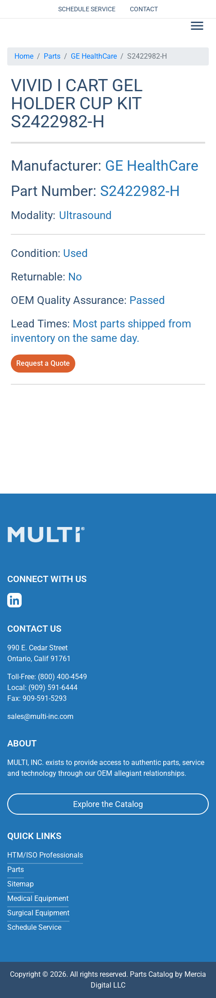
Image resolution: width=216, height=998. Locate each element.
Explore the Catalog (108, 804)
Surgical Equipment (38, 913)
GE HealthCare (94, 56)
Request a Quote (43, 363)
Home (23, 56)
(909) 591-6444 (53, 687)
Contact (144, 9)
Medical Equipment (38, 898)
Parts (52, 56)
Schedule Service (86, 9)
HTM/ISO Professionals (45, 855)
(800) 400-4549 (62, 676)
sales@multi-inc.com (40, 716)
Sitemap (20, 884)
